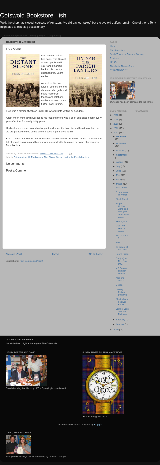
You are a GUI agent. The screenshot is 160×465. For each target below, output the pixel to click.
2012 (116, 128)
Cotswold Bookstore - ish (33, 15)
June (119, 171)
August (120, 162)
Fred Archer (37, 157)
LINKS (113, 62)
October (120, 150)
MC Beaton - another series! (122, 271)
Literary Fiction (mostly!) (121, 292)
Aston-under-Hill (22, 157)
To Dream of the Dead (122, 248)
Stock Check (122, 199)
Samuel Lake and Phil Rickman (122, 311)
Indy (118, 242)
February (121, 319)
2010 (116, 329)
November (121, 143)
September (121, 155)
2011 (116, 132)
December (121, 136)
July (118, 166)
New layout (121, 221)
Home (55, 254)
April (118, 179)
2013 (116, 124)
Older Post (95, 254)
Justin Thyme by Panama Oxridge (127, 54)
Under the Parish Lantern (76, 157)
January (120, 324)
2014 (116, 119)
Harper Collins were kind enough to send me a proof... (122, 210)
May (118, 175)
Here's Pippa (122, 254)
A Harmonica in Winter (122, 193)
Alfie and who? (120, 279)
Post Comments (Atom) (31, 261)
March (119, 184)
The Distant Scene (53, 157)
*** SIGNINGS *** (119, 70)
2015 (116, 115)
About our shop (117, 50)
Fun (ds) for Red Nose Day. (122, 261)
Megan (119, 285)
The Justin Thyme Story (122, 66)
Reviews (114, 58)
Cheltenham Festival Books (122, 302)
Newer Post (14, 254)
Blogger (98, 424)
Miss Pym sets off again (121, 228)
